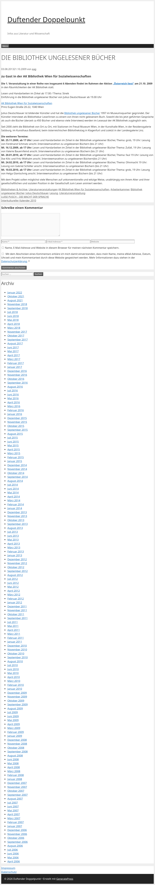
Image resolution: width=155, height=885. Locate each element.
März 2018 (13, 327)
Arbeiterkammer (120, 189)
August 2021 (15, 300)
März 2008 (13, 771)
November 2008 (17, 743)
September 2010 (17, 657)
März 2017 (13, 359)
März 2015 (13, 453)
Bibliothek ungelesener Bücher (82, 113)
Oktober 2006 (15, 838)
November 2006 (17, 834)
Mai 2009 (13, 720)
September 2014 (17, 477)
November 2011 (17, 610)
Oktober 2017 (15, 335)
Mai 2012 (13, 586)
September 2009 (17, 704)
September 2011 (17, 618)
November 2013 (17, 516)
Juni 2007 (13, 806)
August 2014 (15, 481)
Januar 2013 (14, 555)
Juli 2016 (12, 390)
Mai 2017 (13, 351)
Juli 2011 (12, 622)
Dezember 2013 (17, 512)
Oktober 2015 (15, 426)
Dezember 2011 (17, 606)
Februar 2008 (15, 775)
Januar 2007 (14, 826)
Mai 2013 (13, 539)
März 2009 (13, 728)
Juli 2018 (12, 312)
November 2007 (17, 787)
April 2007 (13, 814)
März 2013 (13, 547)
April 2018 (13, 324)
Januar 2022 (14, 292)
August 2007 (15, 798)
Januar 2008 (14, 779)
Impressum (8, 868)
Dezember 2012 (17, 559)
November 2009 (17, 696)
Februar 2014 (15, 504)
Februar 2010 (15, 685)
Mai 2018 (13, 320)
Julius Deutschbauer (37, 193)
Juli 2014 (12, 484)
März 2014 (13, 500)
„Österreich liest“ (123, 83)
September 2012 (17, 571)
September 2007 (17, 795)
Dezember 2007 (17, 783)
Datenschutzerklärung (14, 261)
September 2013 (17, 524)
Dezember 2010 (17, 645)
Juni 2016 (13, 394)
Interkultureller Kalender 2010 (18, 200)
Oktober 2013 (15, 520)
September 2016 (17, 382)
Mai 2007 (13, 810)
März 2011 (13, 634)
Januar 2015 (14, 461)
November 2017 (17, 331)
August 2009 (15, 708)
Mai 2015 (13, 445)
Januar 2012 (14, 602)
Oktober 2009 (15, 700)
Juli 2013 (12, 532)
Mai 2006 (13, 857)
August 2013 (15, 528)
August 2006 (15, 845)
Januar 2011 (14, 641)
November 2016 (17, 375)
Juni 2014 (13, 488)
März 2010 (13, 681)
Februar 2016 (15, 410)
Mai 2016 (13, 398)
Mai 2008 (13, 763)
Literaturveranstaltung (72, 193)
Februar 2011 (15, 638)
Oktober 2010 (15, 653)
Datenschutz (9, 872)
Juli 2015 (12, 437)
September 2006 (17, 842)
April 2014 (13, 496)
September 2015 (17, 429)
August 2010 (15, 661)
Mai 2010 (13, 673)
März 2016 (13, 406)
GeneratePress (64, 879)
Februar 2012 (15, 598)
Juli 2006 (12, 849)
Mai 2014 (13, 492)
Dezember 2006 (17, 830)
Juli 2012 (12, 579)
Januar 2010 (14, 688)
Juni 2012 (13, 583)
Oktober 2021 (15, 296)
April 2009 (13, 724)
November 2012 (17, 563)
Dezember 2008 (17, 740)
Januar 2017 (14, 367)
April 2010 (13, 677)
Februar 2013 (15, 551)
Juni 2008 (13, 759)
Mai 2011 (13, 626)
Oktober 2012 (15, 567)
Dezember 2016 (17, 371)
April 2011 (13, 630)
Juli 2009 (12, 712)
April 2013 (13, 543)
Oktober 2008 (15, 747)
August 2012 (15, 575)
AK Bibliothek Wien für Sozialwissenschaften (26, 103)
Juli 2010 (12, 665)
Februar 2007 (15, 822)
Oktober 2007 (15, 791)
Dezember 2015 (17, 418)
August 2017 (15, 343)
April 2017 (13, 355)
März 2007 (13, 818)
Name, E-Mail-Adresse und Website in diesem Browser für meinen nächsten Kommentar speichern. (62, 247)
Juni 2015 (13, 441)
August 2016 (15, 386)
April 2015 (13, 449)
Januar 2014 (14, 508)
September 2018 (17, 308)
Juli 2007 (12, 802)
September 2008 (17, 751)
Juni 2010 (13, 669)
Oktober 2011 (15, 614)
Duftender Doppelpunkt (46, 19)
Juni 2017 (13, 347)
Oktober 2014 (15, 473)
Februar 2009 (15, 732)
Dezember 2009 (17, 692)
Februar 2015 (15, 457)
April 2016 (13, 402)
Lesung (54, 193)
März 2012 (13, 594)
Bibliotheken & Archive (14, 189)
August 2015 (15, 433)
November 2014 (17, 469)
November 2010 (17, 649)
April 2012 (13, 590)
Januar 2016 (14, 414)
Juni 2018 (13, 316)
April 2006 (13, 861)
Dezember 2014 (17, 465)
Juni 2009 (13, 716)
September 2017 (17, 339)
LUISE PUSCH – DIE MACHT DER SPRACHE (25, 197)
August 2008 (15, 755)
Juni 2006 (13, 853)
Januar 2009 (14, 736)
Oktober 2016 (15, 379)
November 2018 (17, 304)
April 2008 (13, 767)
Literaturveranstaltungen (43, 189)
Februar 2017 (15, 363)
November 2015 (17, 422)
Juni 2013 (13, 536)
